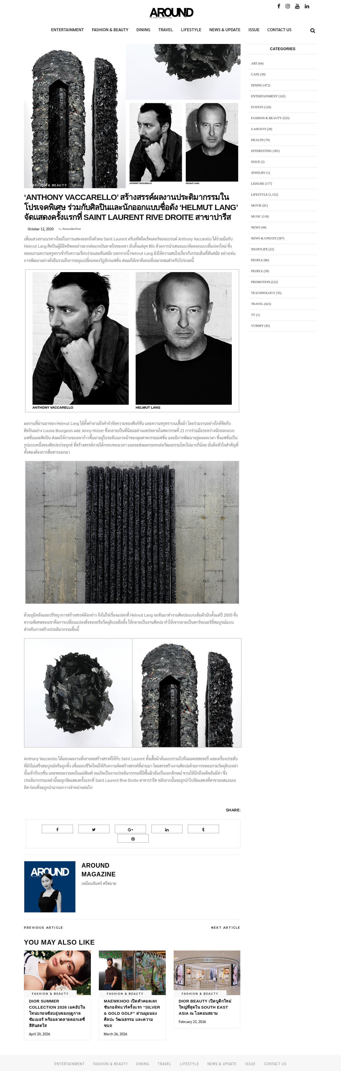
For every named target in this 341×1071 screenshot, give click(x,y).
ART (254, 63)
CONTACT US (275, 1063)
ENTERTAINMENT (264, 96)
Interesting (261, 151)
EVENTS (257, 107)
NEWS (255, 227)
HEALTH (257, 140)
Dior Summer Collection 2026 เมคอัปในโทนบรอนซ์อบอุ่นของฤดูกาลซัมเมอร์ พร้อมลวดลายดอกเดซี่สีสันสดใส (57, 1013)
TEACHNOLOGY (263, 293)
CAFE (255, 74)
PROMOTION (260, 282)
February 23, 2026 (192, 1021)
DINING (257, 85)
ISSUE (255, 162)
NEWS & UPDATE (264, 238)
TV (253, 315)
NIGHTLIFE (259, 249)
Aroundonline (72, 229)
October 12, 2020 (41, 229)
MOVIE (256, 205)
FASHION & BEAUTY (48, 185)
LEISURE (257, 184)
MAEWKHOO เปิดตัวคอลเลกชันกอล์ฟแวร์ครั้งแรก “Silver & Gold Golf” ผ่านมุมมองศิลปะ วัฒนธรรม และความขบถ (132, 1013)
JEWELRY (258, 173)
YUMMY (257, 326)
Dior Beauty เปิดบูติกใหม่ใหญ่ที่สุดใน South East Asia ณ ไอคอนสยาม (205, 1007)
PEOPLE (257, 260)
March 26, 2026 (115, 1034)
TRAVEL (257, 304)
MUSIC (256, 216)
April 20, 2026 (39, 1034)
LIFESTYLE (259, 194)
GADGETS (258, 129)
